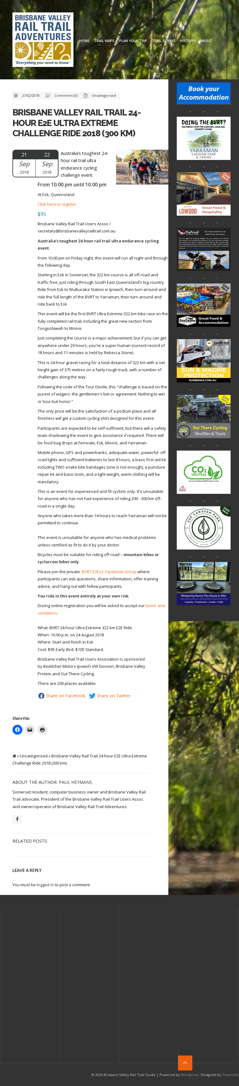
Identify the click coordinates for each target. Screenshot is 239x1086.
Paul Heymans (75, 782)
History (187, 40)
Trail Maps (104, 40)
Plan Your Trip (133, 40)
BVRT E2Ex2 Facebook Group (109, 571)
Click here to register (57, 204)
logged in (45, 884)
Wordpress (190, 1074)
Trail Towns (164, 40)
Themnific (230, 1074)
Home (84, 40)
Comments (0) (65, 95)
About (206, 40)
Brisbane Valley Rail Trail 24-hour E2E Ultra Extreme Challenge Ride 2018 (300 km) (76, 122)
